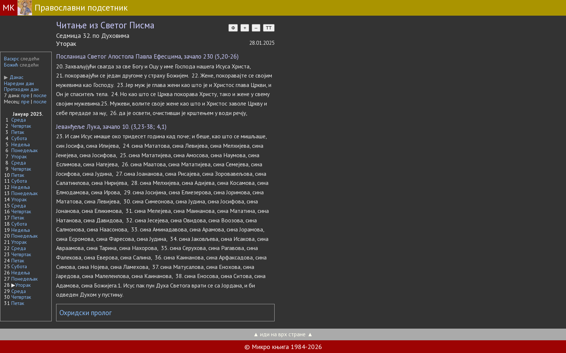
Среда (18, 119)
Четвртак (21, 126)
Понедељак (24, 150)
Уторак (19, 156)
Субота (19, 138)
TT (269, 28)
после (40, 95)
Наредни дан (19, 83)
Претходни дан (21, 89)
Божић (11, 65)
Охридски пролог (85, 312)
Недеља (20, 144)
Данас (13, 77)
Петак (17, 132)
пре (25, 95)
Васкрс (11, 58)
